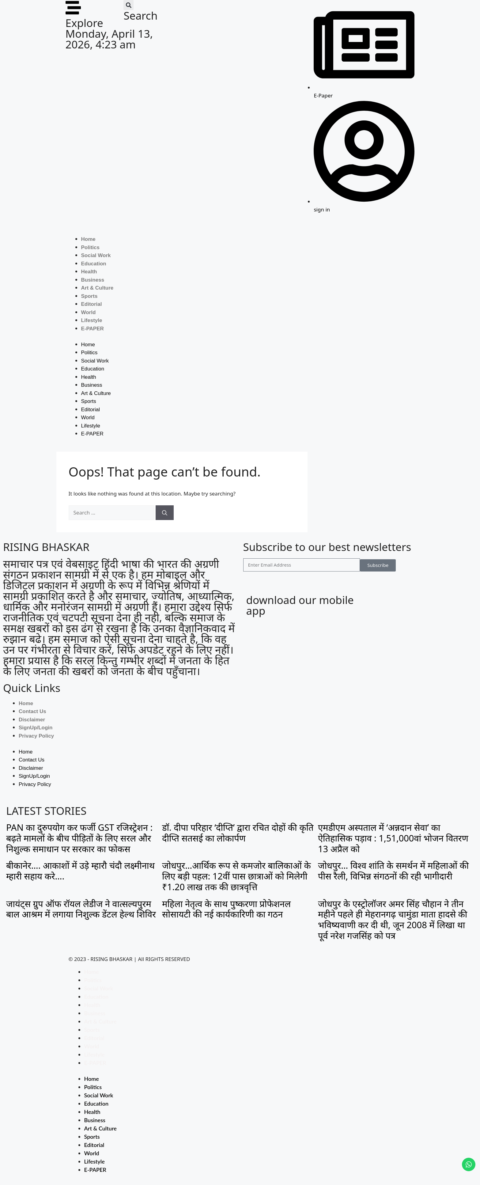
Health (89, 272)
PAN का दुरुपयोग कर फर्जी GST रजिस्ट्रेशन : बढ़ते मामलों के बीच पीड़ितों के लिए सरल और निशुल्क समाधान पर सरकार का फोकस (79, 838)
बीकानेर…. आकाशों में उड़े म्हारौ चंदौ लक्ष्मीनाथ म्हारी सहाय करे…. (80, 870)
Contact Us (32, 711)
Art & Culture (97, 288)
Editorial (91, 304)
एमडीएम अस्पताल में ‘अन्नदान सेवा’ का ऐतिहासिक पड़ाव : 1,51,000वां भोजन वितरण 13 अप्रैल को (393, 838)
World (88, 312)
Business (92, 280)
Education (93, 264)
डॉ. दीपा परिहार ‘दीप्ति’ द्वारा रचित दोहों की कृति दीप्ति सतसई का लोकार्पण (237, 832)
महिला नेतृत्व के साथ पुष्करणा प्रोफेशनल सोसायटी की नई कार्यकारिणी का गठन (226, 909)
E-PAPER (92, 329)
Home (88, 239)
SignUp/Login (35, 728)
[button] (128, 5)
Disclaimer (32, 720)
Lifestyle (91, 320)
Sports (89, 296)
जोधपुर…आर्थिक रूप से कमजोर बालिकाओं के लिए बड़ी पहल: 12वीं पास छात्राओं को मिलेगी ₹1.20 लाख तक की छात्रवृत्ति (236, 876)
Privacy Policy (36, 736)
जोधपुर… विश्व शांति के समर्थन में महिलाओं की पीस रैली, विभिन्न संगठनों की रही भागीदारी (393, 870)
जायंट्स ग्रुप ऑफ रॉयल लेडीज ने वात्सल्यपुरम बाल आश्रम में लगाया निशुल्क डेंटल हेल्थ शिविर (81, 909)
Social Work (96, 255)
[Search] (165, 512)
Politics (90, 247)
